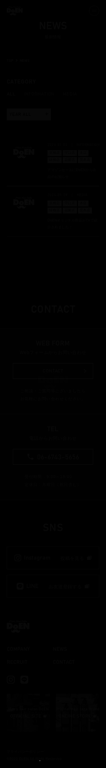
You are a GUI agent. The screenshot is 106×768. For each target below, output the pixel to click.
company (18, 649)
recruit (17, 662)
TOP (10, 60)
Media (70, 94)
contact (64, 662)
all (11, 94)
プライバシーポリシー (25, 752)
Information (39, 94)
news (60, 649)
